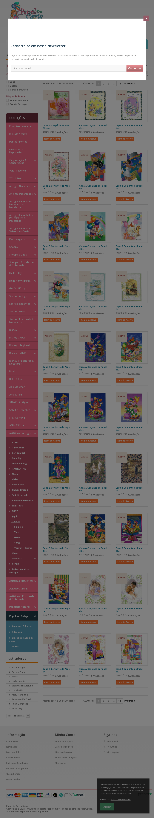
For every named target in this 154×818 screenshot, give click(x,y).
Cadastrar (134, 68)
